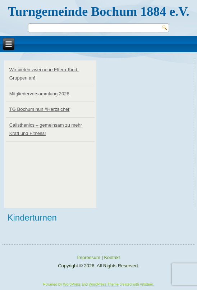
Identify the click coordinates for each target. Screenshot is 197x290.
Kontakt (112, 257)
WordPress (72, 284)
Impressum (88, 257)
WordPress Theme (104, 284)
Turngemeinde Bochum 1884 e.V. (98, 11)
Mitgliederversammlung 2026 (39, 93)
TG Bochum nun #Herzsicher (39, 109)
